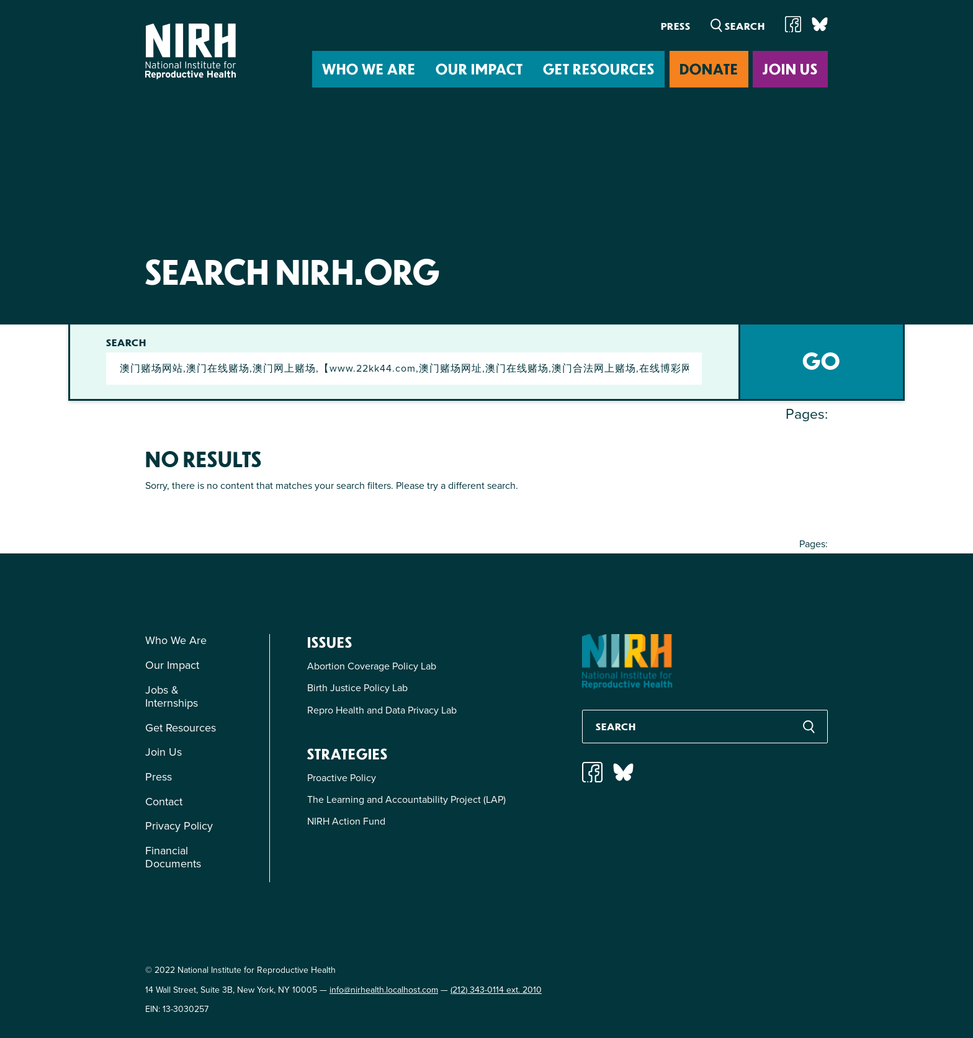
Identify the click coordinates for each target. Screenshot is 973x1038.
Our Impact (479, 69)
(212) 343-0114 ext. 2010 (496, 989)
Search (127, 342)
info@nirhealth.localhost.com (384, 989)
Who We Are (369, 69)
